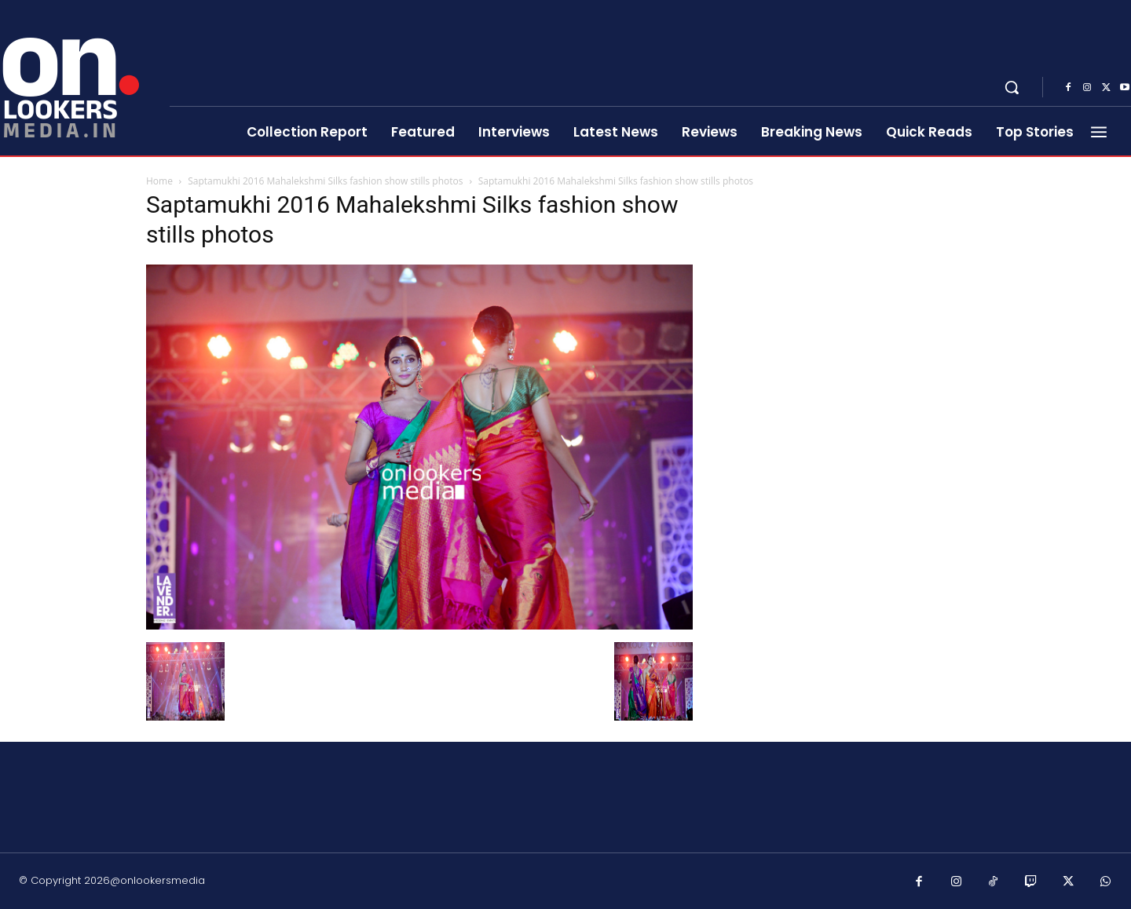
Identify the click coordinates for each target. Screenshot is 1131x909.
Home (159, 181)
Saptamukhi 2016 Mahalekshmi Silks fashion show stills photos (325, 181)
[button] (1011, 87)
